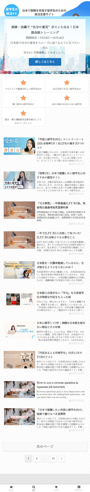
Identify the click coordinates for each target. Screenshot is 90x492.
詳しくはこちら (45, 62)
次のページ (45, 447)
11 (53, 459)
